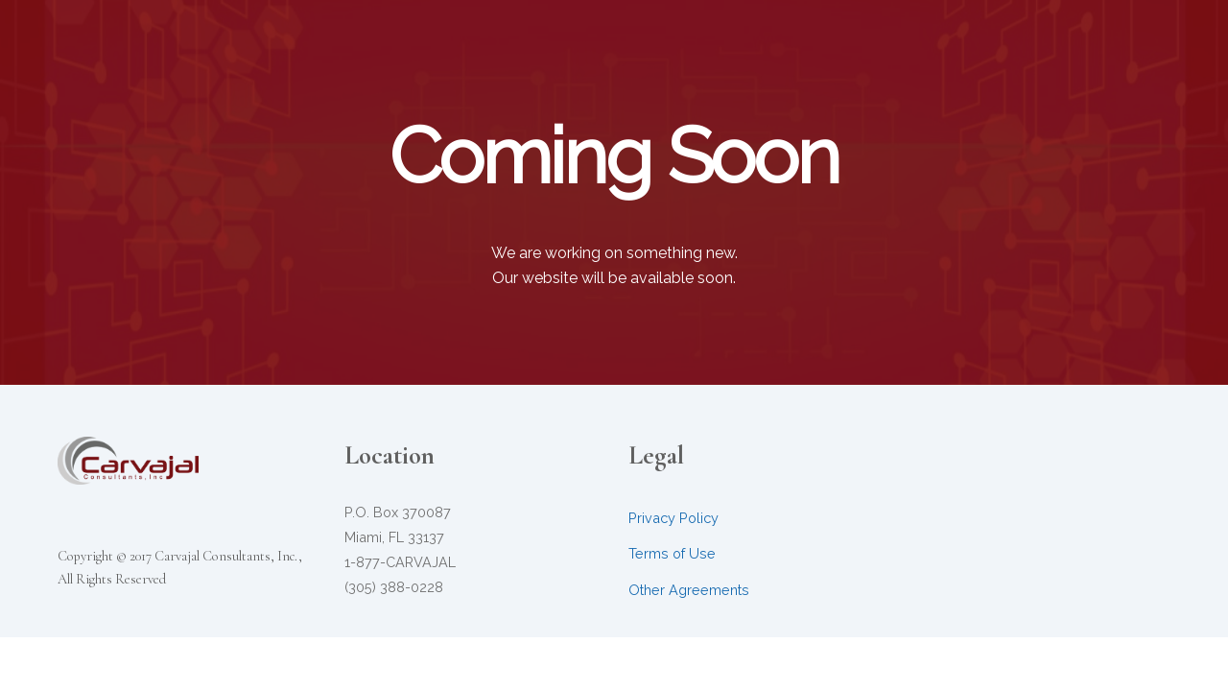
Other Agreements (688, 590)
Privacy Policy (673, 518)
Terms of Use (672, 553)
